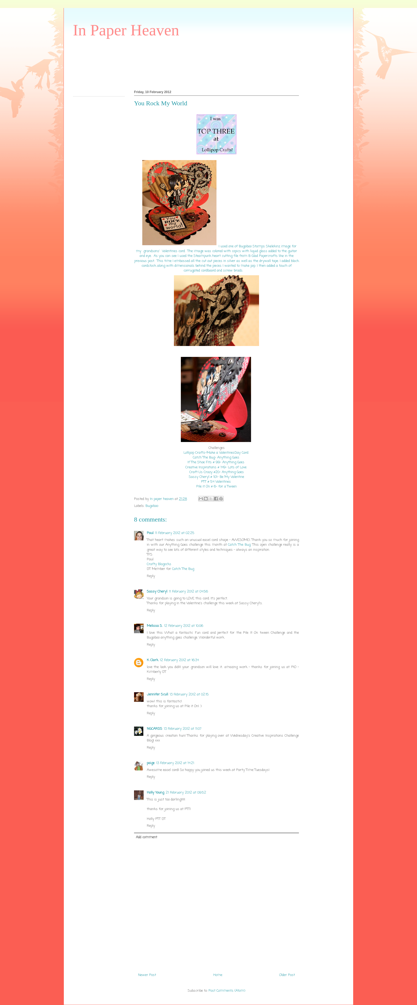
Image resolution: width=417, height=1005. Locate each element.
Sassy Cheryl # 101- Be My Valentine (216, 476)
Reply (151, 576)
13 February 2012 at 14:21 (175, 763)
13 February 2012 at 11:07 (182, 728)
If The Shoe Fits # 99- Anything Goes (215, 462)
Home (217, 975)
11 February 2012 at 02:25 (174, 533)
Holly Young (155, 792)
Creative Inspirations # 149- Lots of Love (216, 467)
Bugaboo (151, 505)
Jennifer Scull (157, 694)
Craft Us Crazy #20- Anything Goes (216, 472)
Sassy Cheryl (157, 591)
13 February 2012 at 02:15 (189, 694)
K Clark (152, 660)
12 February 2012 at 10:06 (183, 625)
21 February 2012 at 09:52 (186, 792)
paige (151, 763)
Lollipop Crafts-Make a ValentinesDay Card (216, 452)
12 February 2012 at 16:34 (179, 660)
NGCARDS (154, 728)
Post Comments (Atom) (226, 990)
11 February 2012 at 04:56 (188, 591)
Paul (150, 533)
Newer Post (147, 975)
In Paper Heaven (126, 30)
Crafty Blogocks (159, 564)
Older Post (287, 975)
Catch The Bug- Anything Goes (216, 457)
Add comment (146, 837)
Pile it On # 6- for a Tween (216, 486)
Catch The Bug (239, 544)
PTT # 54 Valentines (216, 481)
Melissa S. (154, 625)
